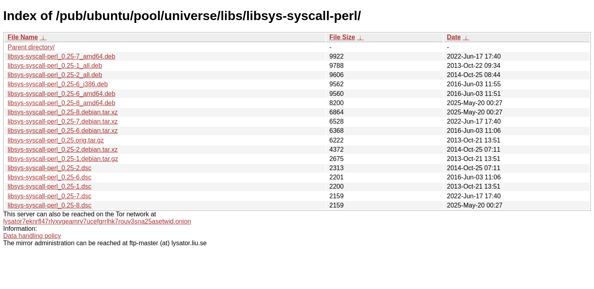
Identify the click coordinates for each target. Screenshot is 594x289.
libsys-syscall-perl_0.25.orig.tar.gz (56, 140)
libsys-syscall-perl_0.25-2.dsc (49, 168)
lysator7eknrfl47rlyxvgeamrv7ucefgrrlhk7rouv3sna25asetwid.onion (97, 221)
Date (454, 37)
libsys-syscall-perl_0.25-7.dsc (49, 196)
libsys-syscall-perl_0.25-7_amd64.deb (61, 56)
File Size (342, 37)
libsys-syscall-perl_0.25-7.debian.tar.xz (63, 121)
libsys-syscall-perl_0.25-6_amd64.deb (61, 93)
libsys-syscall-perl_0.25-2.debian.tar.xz (63, 149)
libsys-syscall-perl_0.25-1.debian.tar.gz (63, 158)
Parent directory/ (31, 47)
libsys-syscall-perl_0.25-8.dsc (49, 205)
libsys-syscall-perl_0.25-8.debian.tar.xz (63, 112)
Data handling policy (32, 235)
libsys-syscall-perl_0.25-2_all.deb (55, 74)
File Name (23, 37)
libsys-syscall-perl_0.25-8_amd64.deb (61, 103)
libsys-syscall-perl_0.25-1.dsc (49, 186)
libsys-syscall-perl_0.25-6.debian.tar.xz (63, 130)
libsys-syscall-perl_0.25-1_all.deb (55, 65)
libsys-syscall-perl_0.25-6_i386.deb (58, 84)
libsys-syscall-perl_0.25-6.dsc (49, 177)
